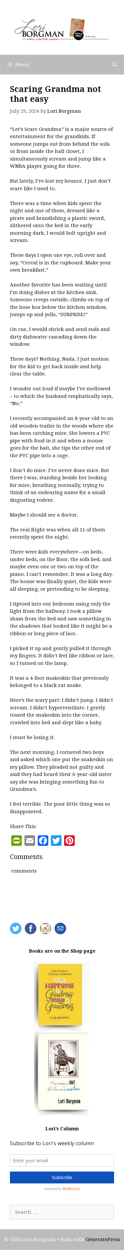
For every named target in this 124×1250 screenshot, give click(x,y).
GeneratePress (103, 1239)
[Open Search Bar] (114, 64)
